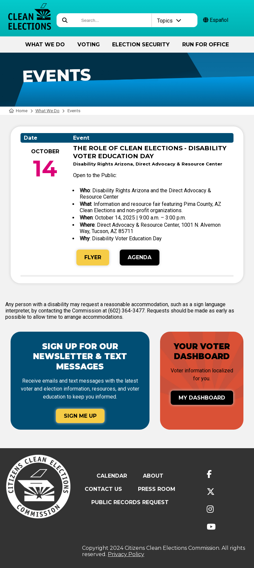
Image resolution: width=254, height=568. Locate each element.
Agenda (139, 257)
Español (215, 20)
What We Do (45, 44)
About (153, 476)
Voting (88, 44)
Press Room (156, 489)
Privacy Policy (126, 554)
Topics (169, 21)
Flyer (92, 257)
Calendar (112, 476)
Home (18, 110)
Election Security (141, 44)
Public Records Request (130, 502)
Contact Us (103, 489)
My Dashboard (202, 398)
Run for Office (205, 44)
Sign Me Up (80, 416)
